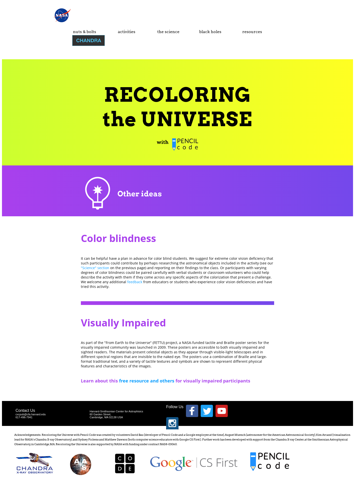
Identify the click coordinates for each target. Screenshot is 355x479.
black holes (210, 31)
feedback (134, 281)
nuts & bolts (84, 31)
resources (252, 31)
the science (168, 31)
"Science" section (95, 267)
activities (126, 31)
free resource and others (146, 381)
